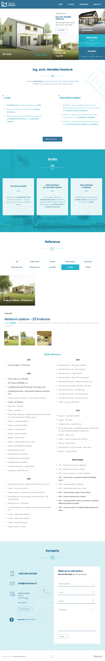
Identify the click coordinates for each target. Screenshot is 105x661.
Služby (71, 4)
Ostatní (88, 267)
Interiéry (52, 262)
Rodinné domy (34, 262)
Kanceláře (52, 267)
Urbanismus (88, 262)
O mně (60, 4)
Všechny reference (41, 55)
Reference (84, 4)
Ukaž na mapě (24, 609)
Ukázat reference (51, 139)
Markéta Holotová (27, 619)
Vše (17, 262)
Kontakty (97, 4)
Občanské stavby (16, 267)
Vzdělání (70, 267)
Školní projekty (70, 262)
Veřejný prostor (35, 267)
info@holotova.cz (27, 583)
